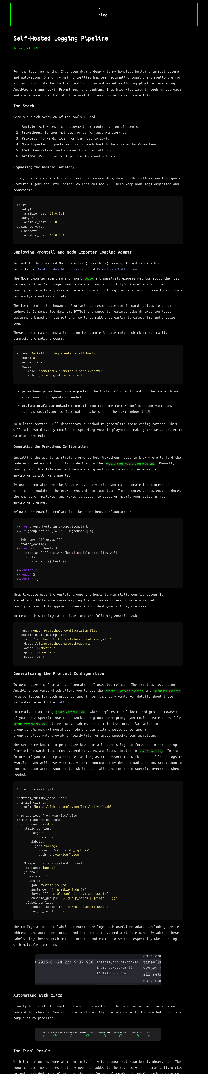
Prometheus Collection (117, 268)
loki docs (65, 699)
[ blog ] (103, 14)
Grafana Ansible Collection (63, 268)
